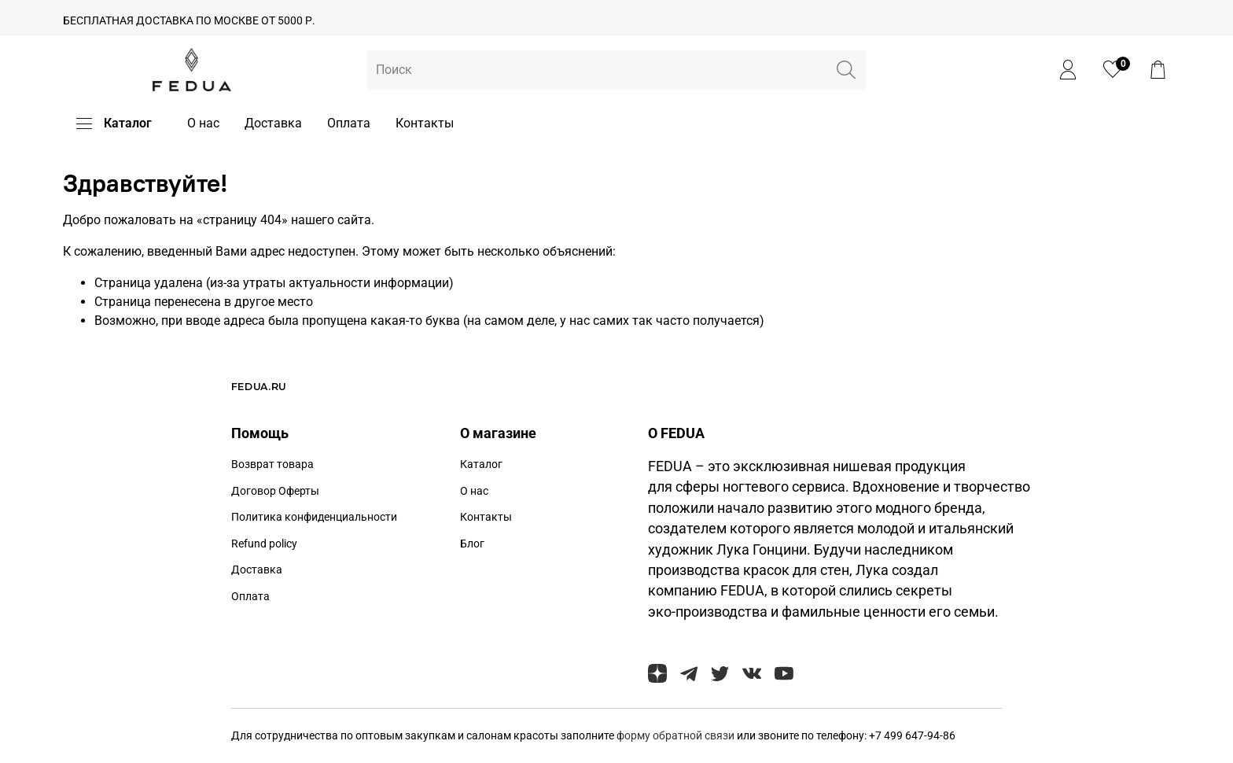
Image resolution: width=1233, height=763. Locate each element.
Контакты (425, 123)
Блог (472, 544)
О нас (203, 123)
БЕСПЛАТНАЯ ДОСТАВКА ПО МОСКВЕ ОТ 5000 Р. (189, 21)
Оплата (348, 123)
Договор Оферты (275, 491)
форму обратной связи (676, 736)
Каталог (114, 123)
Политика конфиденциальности (314, 517)
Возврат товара (272, 464)
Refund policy (264, 544)
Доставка (273, 123)
